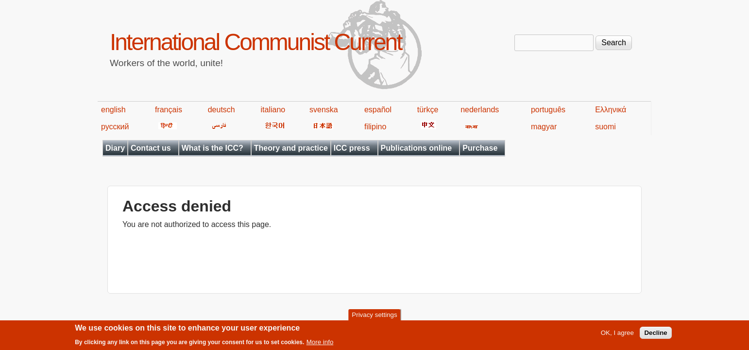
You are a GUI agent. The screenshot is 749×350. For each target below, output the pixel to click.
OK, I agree (617, 334)
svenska (323, 109)
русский (115, 126)
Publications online (416, 148)
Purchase (479, 148)
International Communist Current (256, 42)
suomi (605, 126)
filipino (375, 126)
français (168, 109)
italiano (273, 109)
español (378, 109)
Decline (655, 334)
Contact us (151, 148)
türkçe (428, 109)
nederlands (479, 109)
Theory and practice (291, 148)
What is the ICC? (212, 148)
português (548, 109)
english (113, 109)
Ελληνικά (610, 109)
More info (320, 344)
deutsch (221, 109)
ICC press (352, 148)
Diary (115, 148)
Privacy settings (374, 316)
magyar (544, 126)
